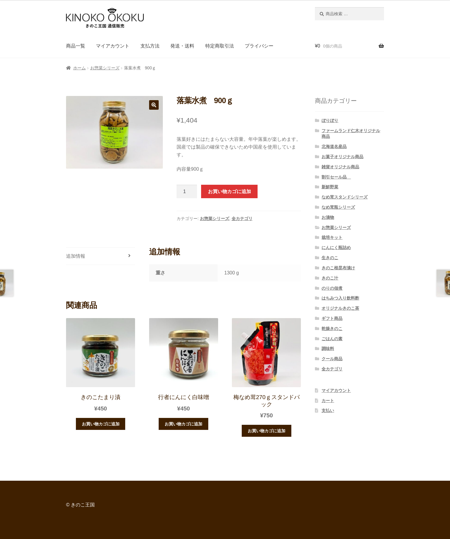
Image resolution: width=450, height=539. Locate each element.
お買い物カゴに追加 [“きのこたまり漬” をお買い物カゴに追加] (101, 424)
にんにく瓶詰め (336, 247)
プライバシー (259, 45)
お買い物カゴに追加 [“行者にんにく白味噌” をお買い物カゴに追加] (183, 424)
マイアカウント (112, 45)
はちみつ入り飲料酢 (340, 298)
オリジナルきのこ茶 (340, 308)
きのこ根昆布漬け (338, 267)
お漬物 (328, 217)
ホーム (79, 67)
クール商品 (332, 358)
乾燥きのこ (332, 328)
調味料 (328, 348)
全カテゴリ (242, 218)
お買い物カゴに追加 (229, 191)
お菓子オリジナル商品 (342, 156)
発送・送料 (182, 45)
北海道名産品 (334, 146)
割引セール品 (336, 177)
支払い (328, 410)
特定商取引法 (219, 45)
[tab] (100, 256)
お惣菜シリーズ (105, 67)
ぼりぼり (330, 120)
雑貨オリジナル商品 (340, 166)
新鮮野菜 (330, 186)
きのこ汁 (330, 278)
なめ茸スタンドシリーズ (345, 197)
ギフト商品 (332, 318)
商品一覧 (75, 45)
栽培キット (332, 237)
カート (328, 400)
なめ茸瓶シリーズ (338, 207)
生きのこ (330, 257)
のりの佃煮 (332, 288)
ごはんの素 (332, 338)
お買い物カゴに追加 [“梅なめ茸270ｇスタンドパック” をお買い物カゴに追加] (266, 430)
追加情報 (75, 256)
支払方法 (150, 45)
